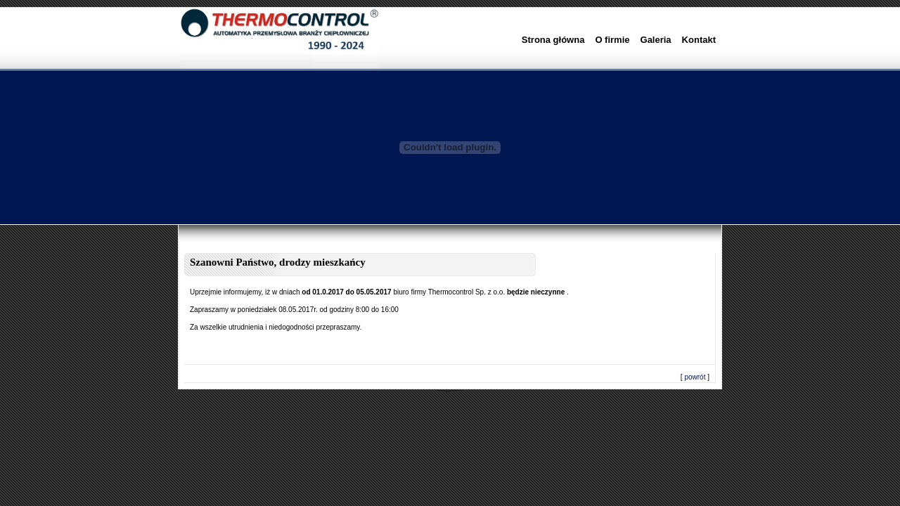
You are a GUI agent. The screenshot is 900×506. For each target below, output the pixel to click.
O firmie (612, 39)
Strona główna (553, 39)
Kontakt (699, 39)
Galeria (656, 39)
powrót (694, 377)
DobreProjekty (447, 390)
